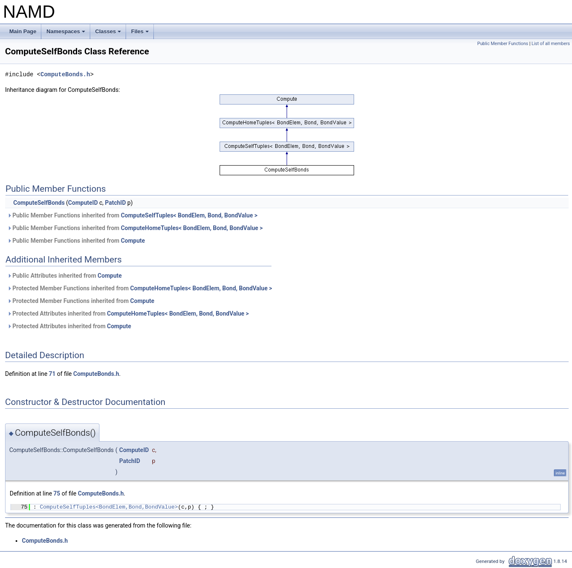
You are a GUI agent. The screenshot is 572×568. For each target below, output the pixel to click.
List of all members (551, 43)
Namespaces (66, 33)
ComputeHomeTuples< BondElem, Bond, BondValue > (192, 228)
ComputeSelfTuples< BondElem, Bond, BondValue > (189, 215)
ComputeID (83, 202)
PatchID (115, 202)
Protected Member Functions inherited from (139, 288)
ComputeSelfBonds (38, 202)
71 (52, 373)
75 (57, 493)
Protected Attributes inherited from (128, 313)
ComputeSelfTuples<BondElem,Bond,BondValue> (109, 507)
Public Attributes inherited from (64, 275)
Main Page (22, 31)
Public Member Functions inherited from (132, 215)
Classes (108, 33)
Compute (133, 240)
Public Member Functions (502, 43)
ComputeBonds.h (65, 74)
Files (140, 33)
